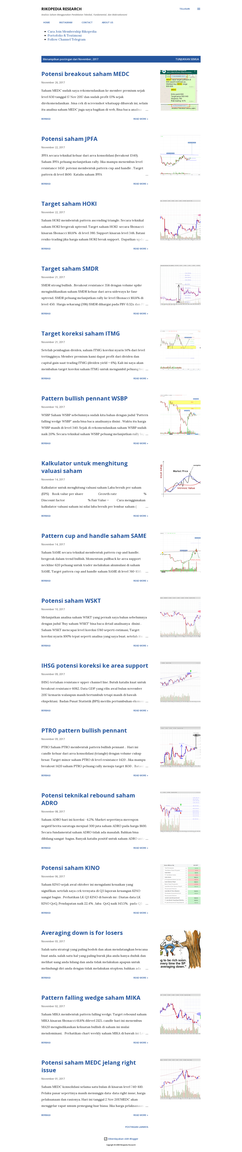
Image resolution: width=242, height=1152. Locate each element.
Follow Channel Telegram (67, 39)
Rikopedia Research (61, 8)
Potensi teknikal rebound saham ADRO (88, 799)
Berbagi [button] (46, 118)
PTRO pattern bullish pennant (84, 730)
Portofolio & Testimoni (65, 35)
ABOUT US (105, 22)
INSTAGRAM (63, 22)
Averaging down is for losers (82, 933)
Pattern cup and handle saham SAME (93, 536)
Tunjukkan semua (187, 59)
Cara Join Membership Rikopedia (72, 31)
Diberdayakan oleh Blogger (121, 1138)
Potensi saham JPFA (69, 139)
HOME (44, 22)
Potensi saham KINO (70, 868)
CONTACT (85, 22)
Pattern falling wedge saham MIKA (90, 997)
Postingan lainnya (136, 1126)
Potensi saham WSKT (71, 600)
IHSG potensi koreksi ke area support (94, 665)
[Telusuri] (184, 9)
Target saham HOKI (69, 204)
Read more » (140, 118)
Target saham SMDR (70, 268)
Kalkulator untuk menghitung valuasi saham (84, 467)
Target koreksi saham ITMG (80, 333)
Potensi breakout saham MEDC (85, 74)
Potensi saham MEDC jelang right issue (88, 1066)
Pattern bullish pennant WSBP (84, 398)
